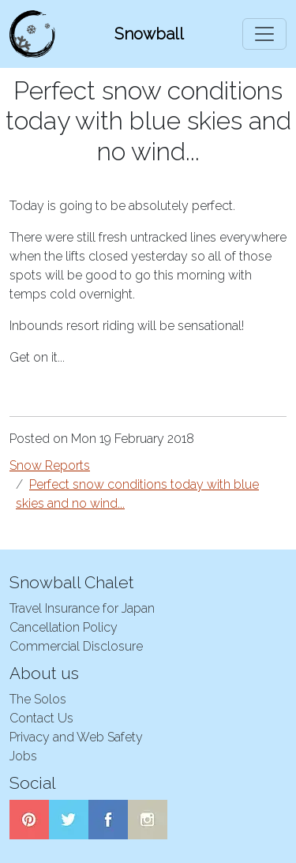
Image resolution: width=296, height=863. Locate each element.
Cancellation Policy (63, 627)
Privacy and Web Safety (76, 737)
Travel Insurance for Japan (82, 608)
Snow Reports (49, 465)
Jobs (23, 756)
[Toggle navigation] (264, 34)
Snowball (149, 33)
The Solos (37, 699)
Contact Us (41, 718)
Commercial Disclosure (76, 646)
